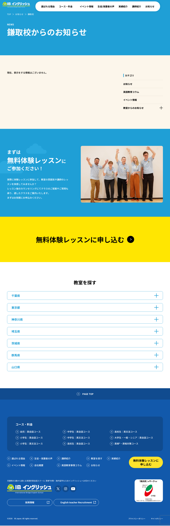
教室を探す (96, 459)
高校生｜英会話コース (78, 444)
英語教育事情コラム (71, 465)
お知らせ (149, 6)
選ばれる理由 (48, 6)
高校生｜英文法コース (125, 432)
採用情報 (29, 503)
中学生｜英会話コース (78, 432)
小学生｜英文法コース (31, 444)
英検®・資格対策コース (126, 444)
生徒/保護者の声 (106, 6)
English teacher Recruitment (76, 503)
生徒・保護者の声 (43, 459)
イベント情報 (86, 6)
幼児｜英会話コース (30, 432)
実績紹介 (123, 6)
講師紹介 (136, 6)
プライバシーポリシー (136, 519)
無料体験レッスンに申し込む (146, 463)
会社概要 (38, 465)
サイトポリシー (157, 519)
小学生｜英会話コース (31, 438)
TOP (9, 14)
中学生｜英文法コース (78, 438)
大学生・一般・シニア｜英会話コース (133, 438)
